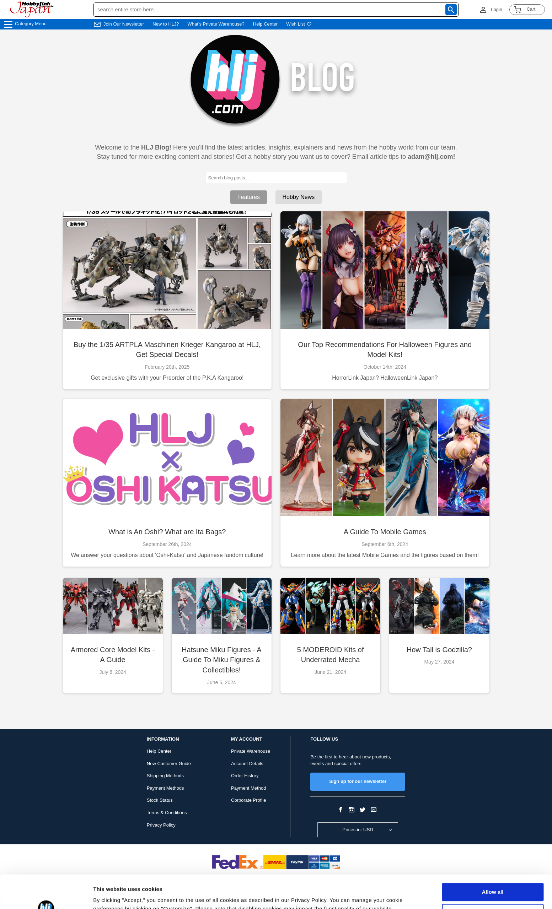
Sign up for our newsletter (357, 781)
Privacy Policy (161, 825)
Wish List (299, 24)
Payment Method (248, 788)
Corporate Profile (248, 800)
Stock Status (160, 800)
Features (248, 197)
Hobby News (299, 197)
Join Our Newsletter (123, 24)
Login (496, 9)
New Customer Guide (169, 763)
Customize (493, 879)
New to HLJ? (165, 24)
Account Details (247, 763)
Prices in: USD (357, 829)
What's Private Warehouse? (216, 24)
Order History (244, 775)
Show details (109, 895)
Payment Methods (165, 788)
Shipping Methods (165, 775)
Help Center (265, 24)
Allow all (493, 859)
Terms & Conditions (167, 812)
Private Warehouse (250, 751)
